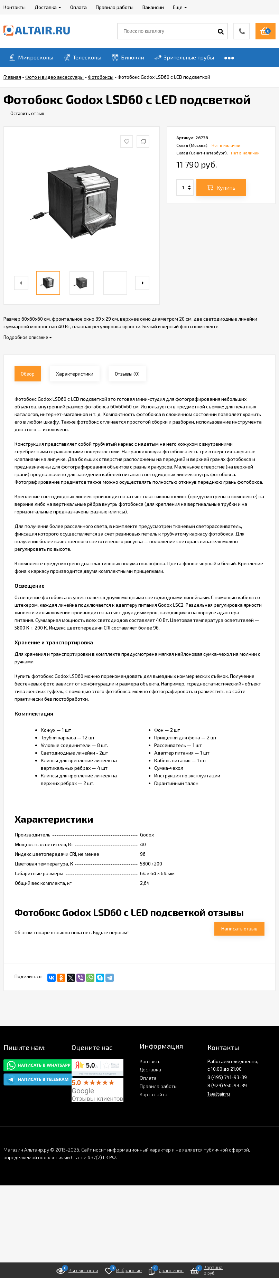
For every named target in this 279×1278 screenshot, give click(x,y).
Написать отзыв (239, 928)
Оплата (148, 1078)
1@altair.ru (218, 1094)
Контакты (150, 1061)
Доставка (150, 1069)
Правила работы (158, 1086)
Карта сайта (153, 1094)
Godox (147, 834)
